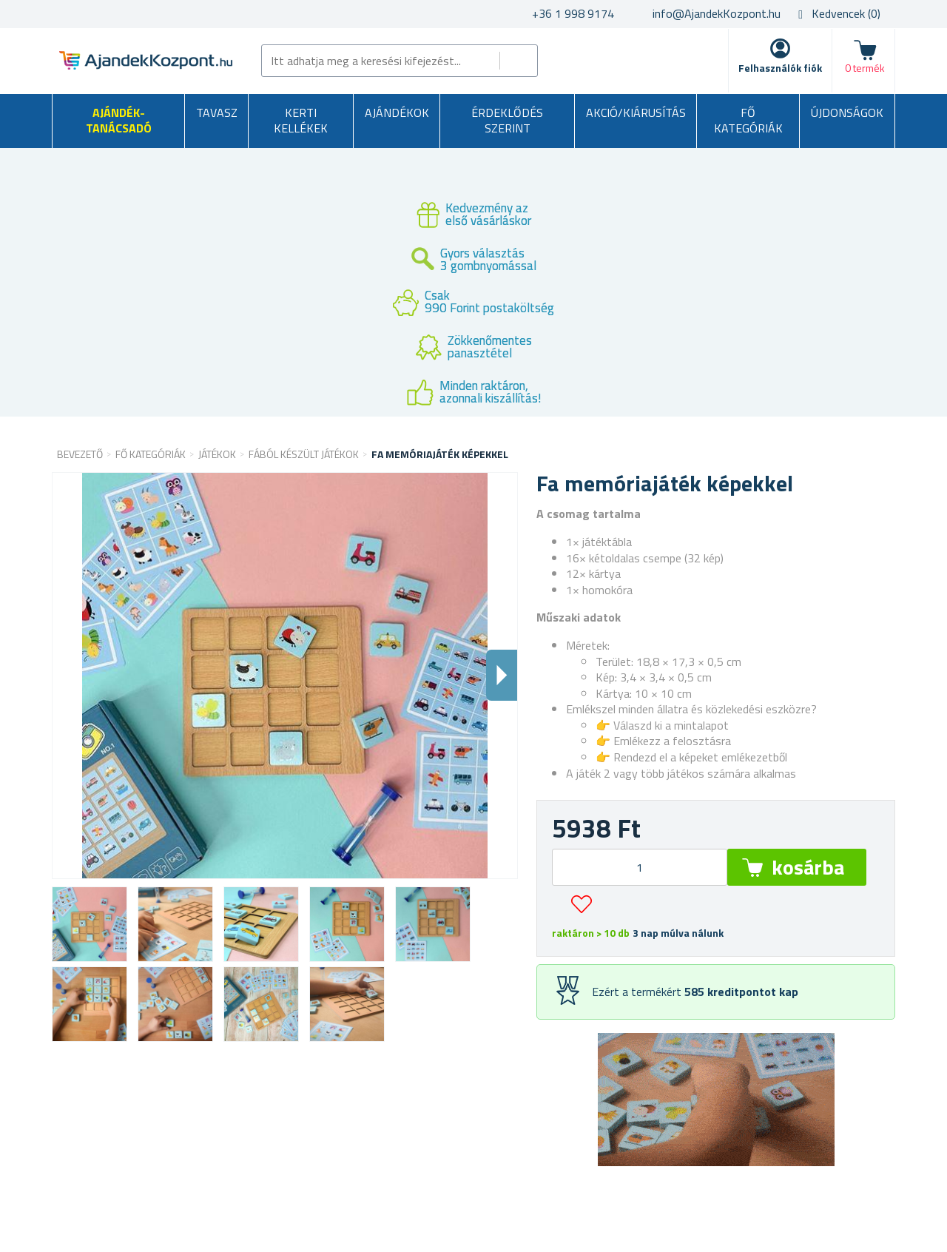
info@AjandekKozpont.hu (717, 13)
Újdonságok (847, 112)
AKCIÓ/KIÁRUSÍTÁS (636, 112)
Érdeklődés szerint (507, 121)
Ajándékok (397, 112)
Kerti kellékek (301, 121)
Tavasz (216, 112)
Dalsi (501, 675)
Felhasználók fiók (780, 67)
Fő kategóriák (748, 121)
